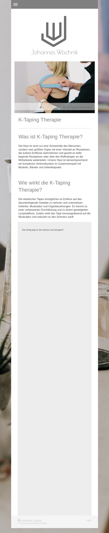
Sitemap (37, 520)
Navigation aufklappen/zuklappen (54, 4)
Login (89, 520)
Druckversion (25, 520)
